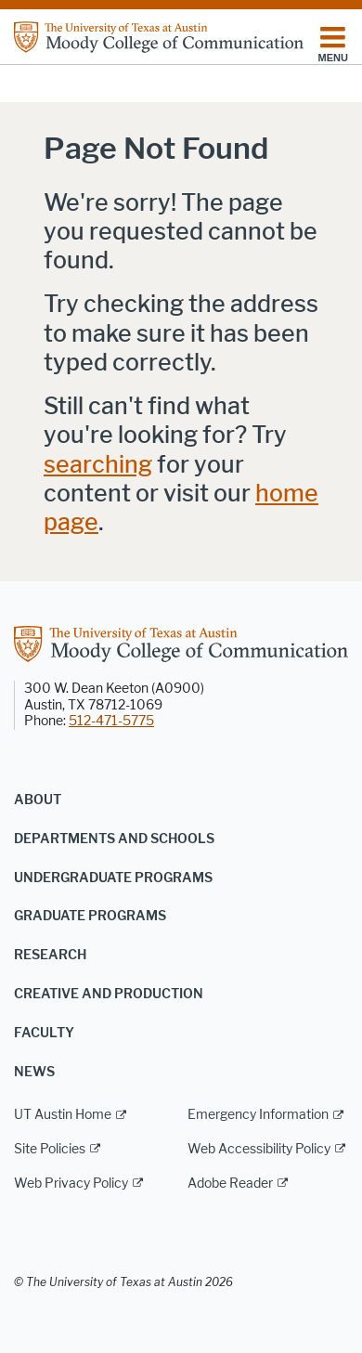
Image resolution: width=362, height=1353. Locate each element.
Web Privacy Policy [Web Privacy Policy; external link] (71, 1183)
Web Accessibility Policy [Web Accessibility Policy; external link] (258, 1149)
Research (50, 955)
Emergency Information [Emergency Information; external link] (258, 1115)
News (34, 1072)
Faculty (44, 1033)
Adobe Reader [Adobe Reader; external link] (230, 1183)
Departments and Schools (114, 839)
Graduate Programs (90, 916)
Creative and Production (108, 994)
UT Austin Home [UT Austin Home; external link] (62, 1115)
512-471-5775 (111, 721)
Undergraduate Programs (113, 878)
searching (98, 464)
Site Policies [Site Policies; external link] (49, 1149)
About (37, 800)
